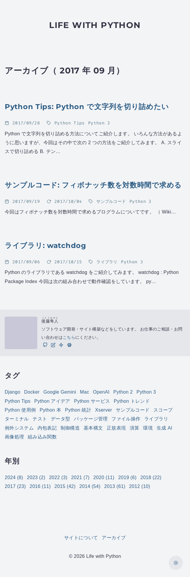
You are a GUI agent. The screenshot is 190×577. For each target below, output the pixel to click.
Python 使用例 (20, 409)
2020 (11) (103, 477)
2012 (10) (139, 486)
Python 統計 (78, 409)
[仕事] (61, 344)
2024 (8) (14, 477)
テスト (40, 418)
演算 (134, 427)
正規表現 (116, 427)
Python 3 (146, 391)
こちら (69, 337)
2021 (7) (80, 477)
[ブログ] (53, 344)
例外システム (19, 427)
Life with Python (95, 25)
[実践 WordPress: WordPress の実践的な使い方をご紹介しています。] (69, 344)
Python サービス (92, 401)
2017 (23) (15, 486)
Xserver (103, 409)
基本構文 (93, 427)
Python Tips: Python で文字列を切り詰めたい (87, 106)
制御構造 (70, 427)
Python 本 (50, 409)
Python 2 (123, 391)
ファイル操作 (125, 418)
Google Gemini (59, 391)
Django (12, 391)
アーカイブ (114, 537)
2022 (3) (58, 477)
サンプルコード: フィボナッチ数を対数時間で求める (93, 185)
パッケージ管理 (91, 418)
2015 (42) (64, 486)
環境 (148, 427)
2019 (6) (127, 477)
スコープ (163, 409)
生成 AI (164, 427)
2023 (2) (36, 477)
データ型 (60, 418)
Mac (84, 391)
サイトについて (81, 537)
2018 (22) (150, 477)
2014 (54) (89, 486)
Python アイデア (52, 401)
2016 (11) (40, 486)
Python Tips (17, 401)
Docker (32, 391)
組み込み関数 (42, 436)
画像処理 (14, 436)
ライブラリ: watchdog (45, 245)
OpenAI (101, 391)
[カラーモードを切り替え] (176, 563)
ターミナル (17, 418)
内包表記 (47, 427)
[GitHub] (44, 344)
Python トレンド (132, 401)
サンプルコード (133, 409)
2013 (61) (114, 486)
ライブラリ (156, 418)
